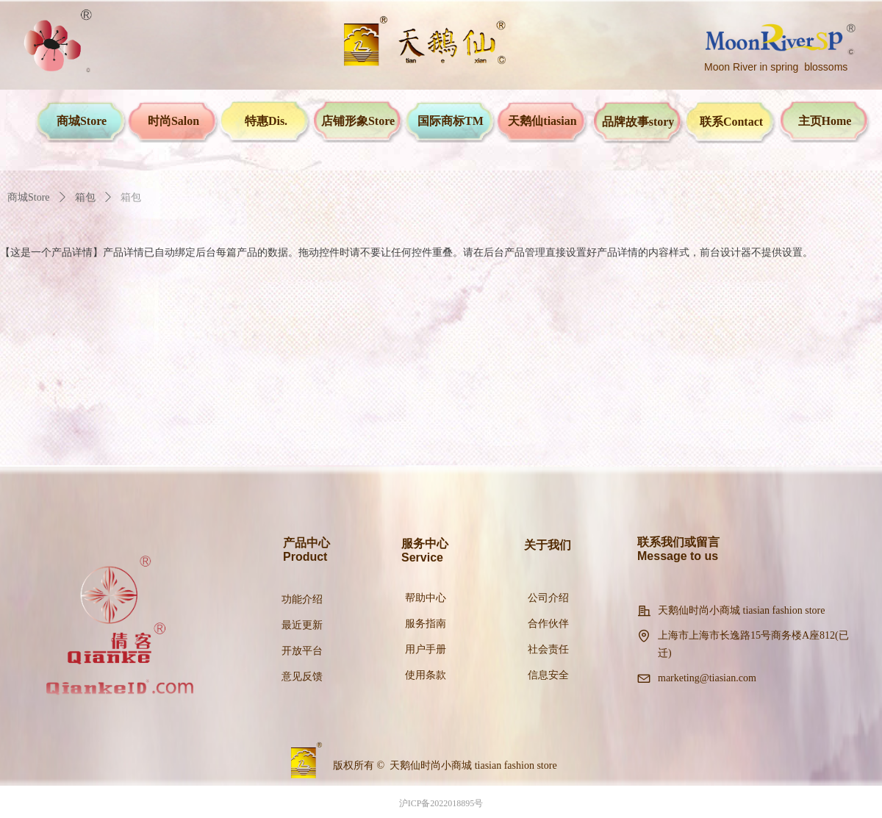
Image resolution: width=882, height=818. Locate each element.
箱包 (85, 197)
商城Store (28, 197)
